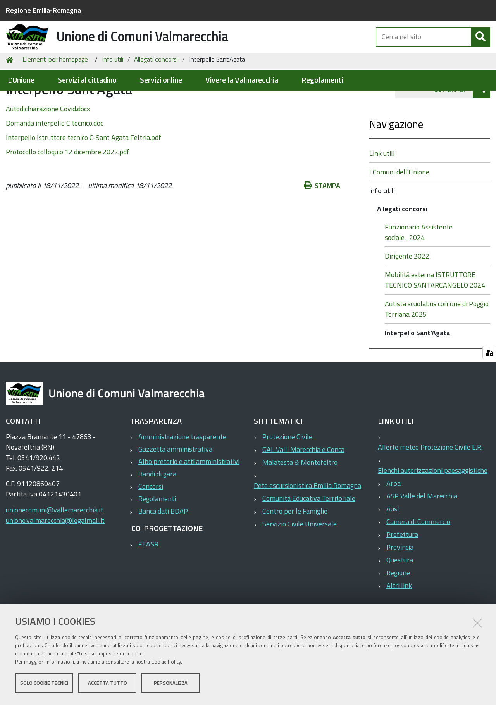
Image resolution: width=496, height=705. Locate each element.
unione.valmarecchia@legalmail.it (55, 560)
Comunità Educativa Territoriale (308, 538)
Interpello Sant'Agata (417, 372)
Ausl (392, 548)
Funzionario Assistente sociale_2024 (419, 272)
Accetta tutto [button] (107, 685)
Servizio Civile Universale (299, 563)
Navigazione (396, 164)
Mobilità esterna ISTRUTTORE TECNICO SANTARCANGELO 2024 (435, 319)
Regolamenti (322, 80)
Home (11, 99)
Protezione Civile (287, 476)
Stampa (322, 225)
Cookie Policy (166, 663)
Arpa (393, 523)
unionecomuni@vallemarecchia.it (54, 550)
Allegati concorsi (156, 99)
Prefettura (402, 574)
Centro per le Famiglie (294, 551)
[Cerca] (480, 45)
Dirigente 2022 (407, 296)
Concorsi (150, 526)
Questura (399, 600)
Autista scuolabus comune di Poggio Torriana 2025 (437, 348)
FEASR (148, 584)
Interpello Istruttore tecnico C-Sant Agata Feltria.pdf (83, 177)
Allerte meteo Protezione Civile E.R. (430, 487)
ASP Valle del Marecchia (421, 536)
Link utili (381, 193)
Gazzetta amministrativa (175, 489)
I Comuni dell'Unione (399, 212)
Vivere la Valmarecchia (241, 80)
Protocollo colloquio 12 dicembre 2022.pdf (67, 191)
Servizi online (161, 80)
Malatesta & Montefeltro (300, 502)
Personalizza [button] (171, 685)
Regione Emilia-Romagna (43, 10)
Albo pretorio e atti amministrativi (188, 501)
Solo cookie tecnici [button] (44, 685)
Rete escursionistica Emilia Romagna (307, 525)
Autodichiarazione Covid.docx (48, 148)
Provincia (399, 587)
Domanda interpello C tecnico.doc (54, 163)
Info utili (112, 99)
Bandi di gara (157, 513)
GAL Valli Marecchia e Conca (303, 489)
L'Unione (21, 80)
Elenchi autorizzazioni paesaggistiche (432, 510)
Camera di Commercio (418, 561)
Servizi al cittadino (87, 80)
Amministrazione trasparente (182, 476)
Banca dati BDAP (163, 551)
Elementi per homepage (55, 99)
